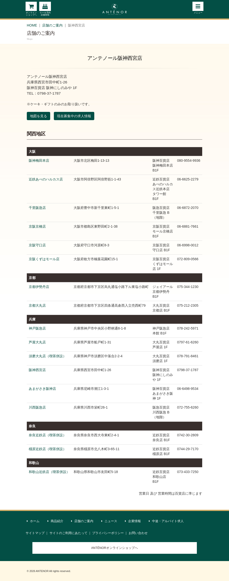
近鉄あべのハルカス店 (46, 179)
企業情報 (133, 521)
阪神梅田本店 (39, 160)
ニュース (109, 521)
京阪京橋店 (37, 226)
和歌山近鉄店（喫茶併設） (49, 472)
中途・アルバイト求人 (166, 521)
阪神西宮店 (37, 370)
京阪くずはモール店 (44, 259)
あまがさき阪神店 (42, 389)
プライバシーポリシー (108, 533)
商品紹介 (56, 521)
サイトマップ (35, 533)
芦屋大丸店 (37, 342)
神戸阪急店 (37, 328)
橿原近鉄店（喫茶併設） (47, 449)
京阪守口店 (37, 245)
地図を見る (38, 116)
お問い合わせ (138, 533)
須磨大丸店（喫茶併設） (47, 356)
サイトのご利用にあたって (68, 533)
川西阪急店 (37, 407)
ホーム (33, 521)
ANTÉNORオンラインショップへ (114, 548)
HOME (32, 25)
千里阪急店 (37, 208)
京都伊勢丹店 (39, 287)
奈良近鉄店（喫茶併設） (47, 435)
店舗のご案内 (52, 25)
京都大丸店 (37, 305)
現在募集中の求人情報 (74, 116)
